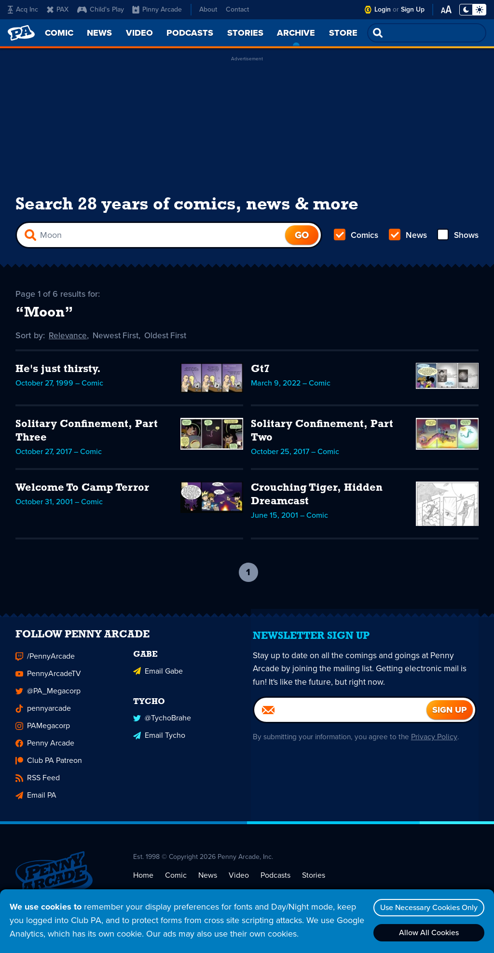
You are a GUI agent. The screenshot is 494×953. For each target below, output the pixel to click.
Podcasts (275, 882)
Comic (176, 882)
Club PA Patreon (48, 767)
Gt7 (260, 371)
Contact (237, 9)
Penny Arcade (44, 750)
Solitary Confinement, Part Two (322, 433)
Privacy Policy (439, 743)
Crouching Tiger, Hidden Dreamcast (317, 496)
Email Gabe (158, 677)
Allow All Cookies (427, 932)
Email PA (35, 802)
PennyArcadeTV (48, 681)
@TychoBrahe (162, 723)
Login (382, 9)
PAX (58, 9)
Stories (313, 882)
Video (239, 882)
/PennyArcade (45, 663)
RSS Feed (37, 785)
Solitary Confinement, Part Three (86, 433)
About (208, 9)
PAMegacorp (42, 733)
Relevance (68, 338)
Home (143, 882)
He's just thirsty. (58, 371)
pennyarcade (43, 715)
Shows (457, 237)
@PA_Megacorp (48, 698)
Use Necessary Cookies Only (427, 907)
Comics (356, 237)
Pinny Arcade (157, 9)
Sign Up (413, 9)
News (407, 237)
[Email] (340, 717)
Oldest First (170, 338)
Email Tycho (159, 740)
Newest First (118, 338)
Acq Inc (23, 9)
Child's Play (100, 9)
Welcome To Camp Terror (82, 490)
